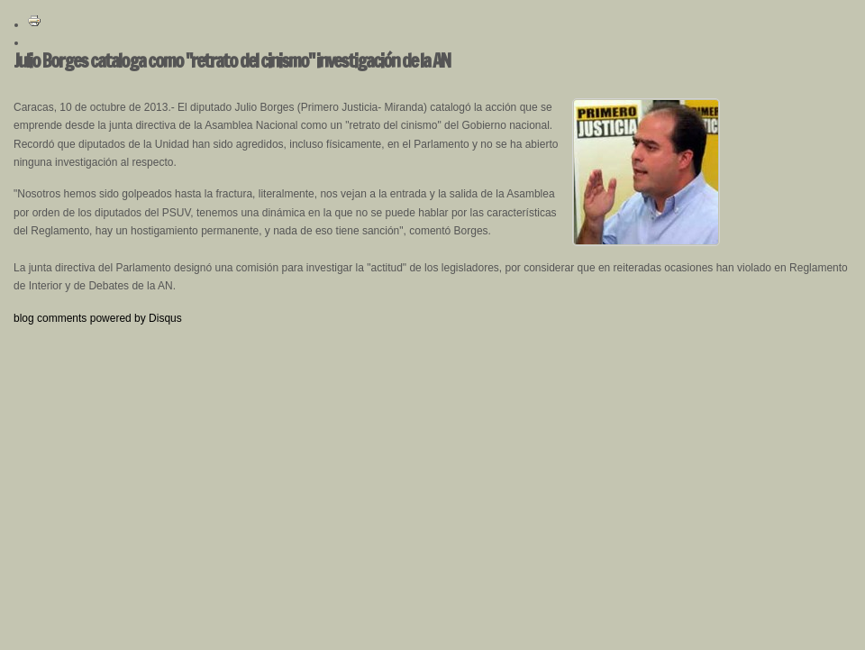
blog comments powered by (98, 318)
